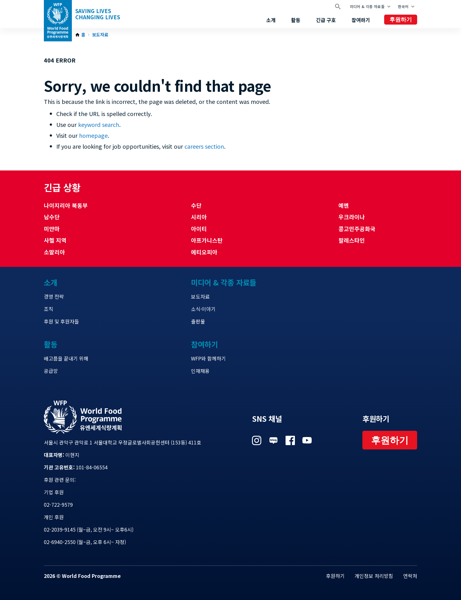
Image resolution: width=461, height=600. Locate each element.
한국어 (403, 6)
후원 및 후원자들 (61, 321)
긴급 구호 (326, 20)
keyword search (98, 124)
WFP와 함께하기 (208, 358)
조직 (48, 309)
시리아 (199, 217)
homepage (93, 135)
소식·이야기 (203, 309)
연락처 (410, 575)
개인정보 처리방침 (374, 575)
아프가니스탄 (207, 240)
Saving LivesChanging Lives (97, 14)
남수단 (52, 217)
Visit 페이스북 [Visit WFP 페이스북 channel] (290, 440)
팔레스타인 (351, 240)
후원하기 (400, 19)
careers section (204, 146)
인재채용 (200, 370)
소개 (271, 20)
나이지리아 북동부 (66, 205)
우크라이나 (351, 217)
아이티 (199, 229)
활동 (295, 20)
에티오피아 (204, 252)
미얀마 (52, 229)
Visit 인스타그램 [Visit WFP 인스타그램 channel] (256, 440)
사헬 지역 (55, 240)
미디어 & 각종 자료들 (367, 6)
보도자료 (100, 35)
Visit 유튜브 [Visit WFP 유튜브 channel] (307, 440)
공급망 (51, 370)
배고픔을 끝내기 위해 (66, 358)
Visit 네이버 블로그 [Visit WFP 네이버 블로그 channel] (273, 440)
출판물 (198, 321)
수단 (196, 205)
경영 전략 (54, 296)
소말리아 (54, 252)
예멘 (343, 205)
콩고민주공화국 (356, 229)
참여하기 (361, 20)
